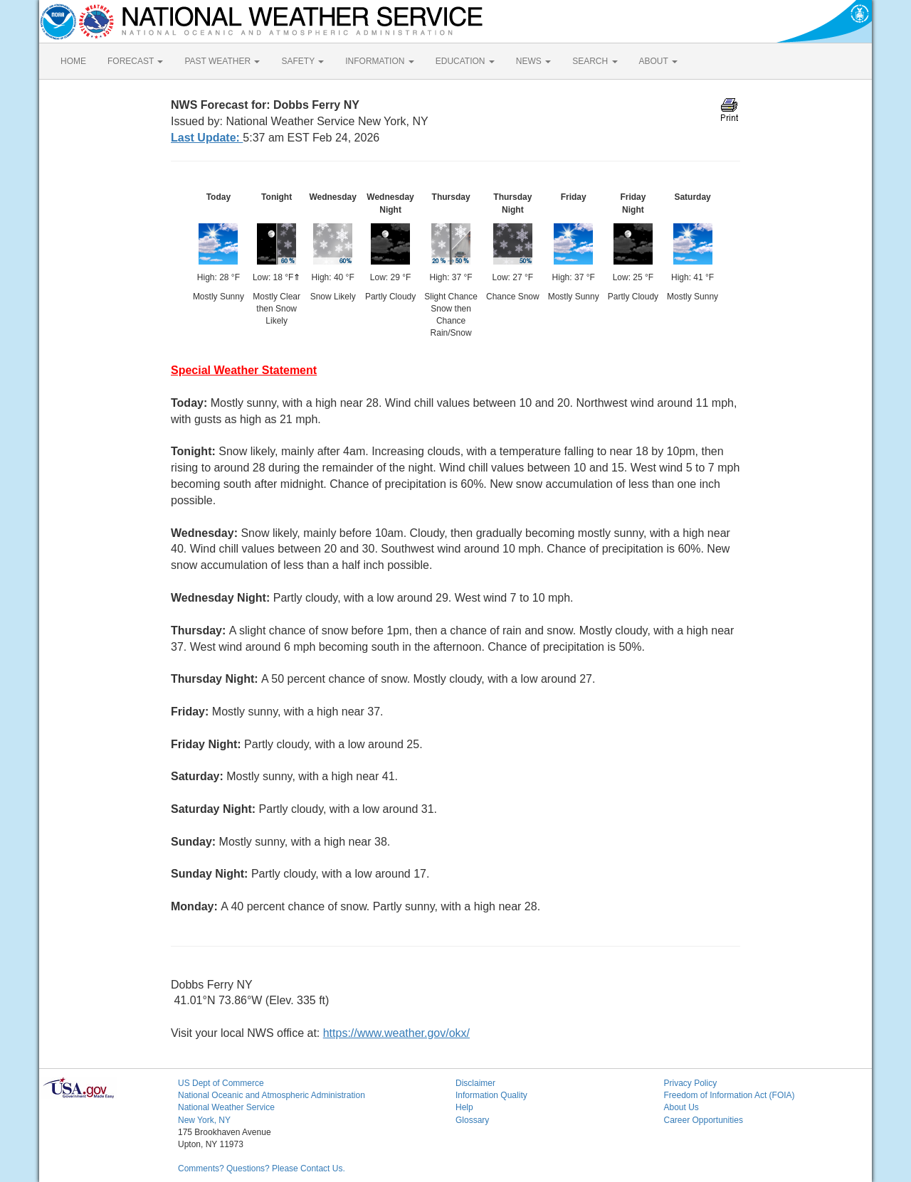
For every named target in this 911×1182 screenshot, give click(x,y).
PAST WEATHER (222, 61)
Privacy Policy (690, 1083)
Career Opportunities (703, 1120)
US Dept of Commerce (221, 1083)
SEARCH (594, 61)
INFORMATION (379, 61)
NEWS (533, 61)
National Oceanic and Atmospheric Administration (271, 1095)
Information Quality (491, 1095)
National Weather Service (226, 1107)
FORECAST (135, 61)
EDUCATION (465, 61)
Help (464, 1107)
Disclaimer (475, 1083)
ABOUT (658, 61)
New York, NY (204, 1120)
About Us (681, 1107)
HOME (73, 61)
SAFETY (302, 61)
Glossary (472, 1120)
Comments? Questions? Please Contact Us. (261, 1168)
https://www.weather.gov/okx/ (396, 1033)
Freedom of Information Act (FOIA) (729, 1095)
